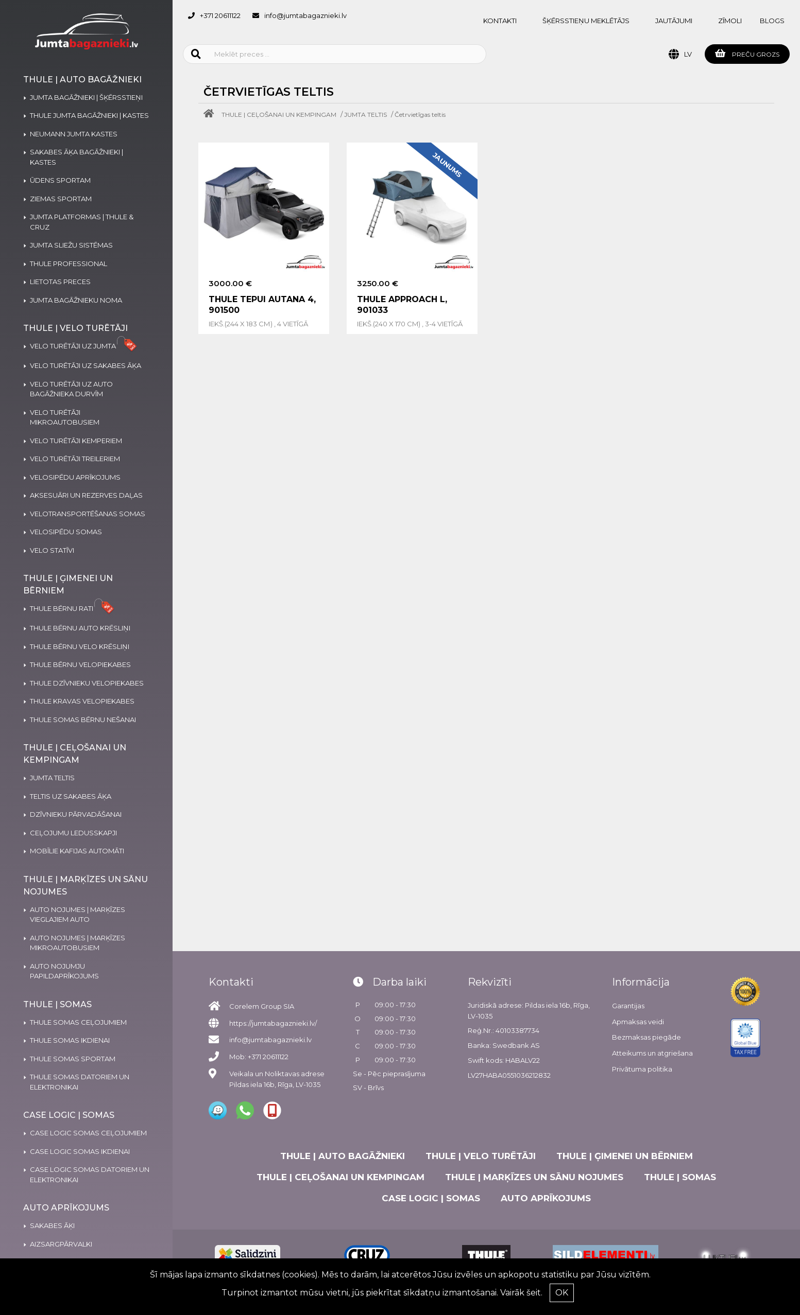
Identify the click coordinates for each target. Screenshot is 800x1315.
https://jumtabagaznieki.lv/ (273, 1023)
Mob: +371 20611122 (258, 1057)
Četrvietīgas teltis (420, 114)
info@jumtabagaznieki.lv (305, 15)
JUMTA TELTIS (365, 114)
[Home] (211, 114)
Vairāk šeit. (521, 1293)
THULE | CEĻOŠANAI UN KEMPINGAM (279, 114)
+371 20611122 (220, 15)
